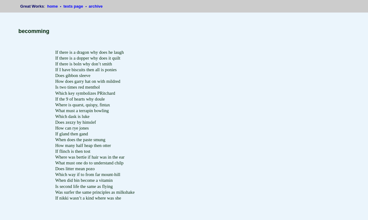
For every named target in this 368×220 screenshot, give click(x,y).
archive (96, 6)
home (53, 6)
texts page (73, 6)
